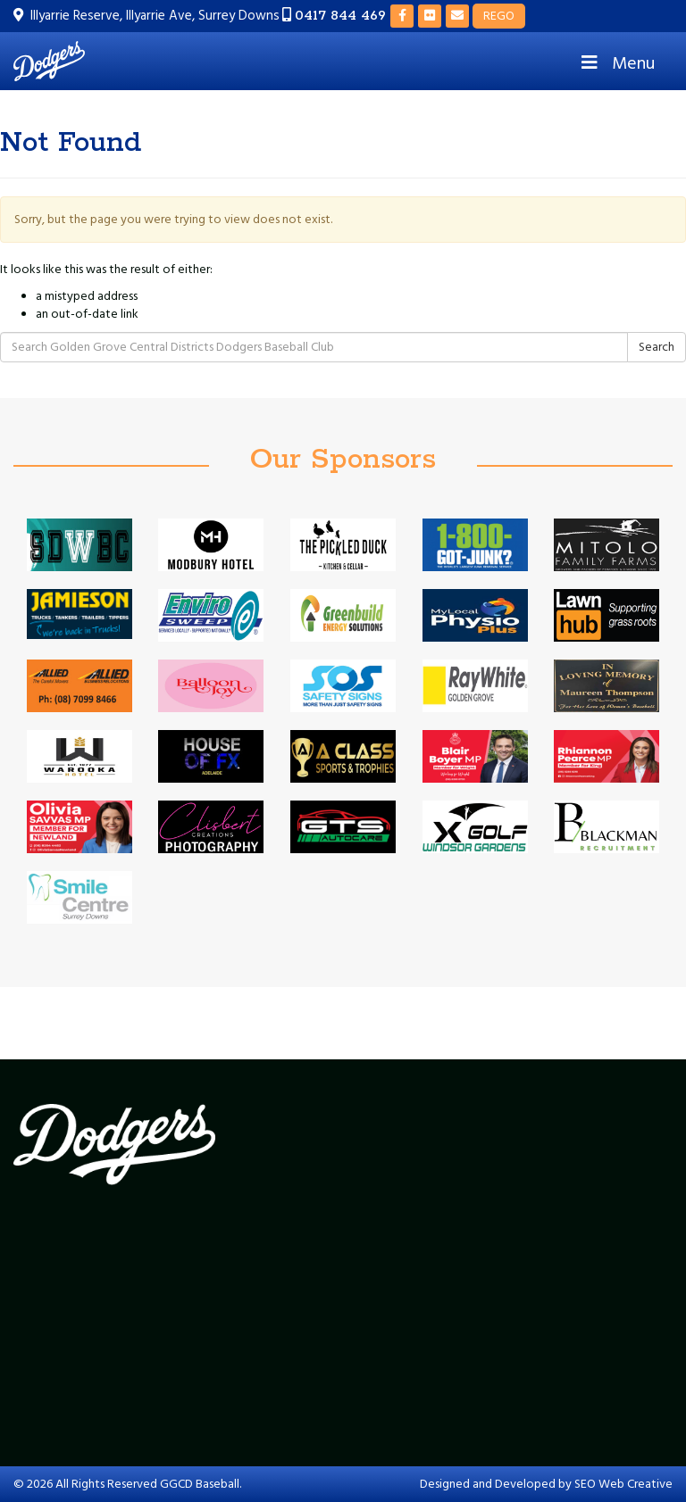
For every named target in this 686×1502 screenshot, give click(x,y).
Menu (616, 63)
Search (656, 347)
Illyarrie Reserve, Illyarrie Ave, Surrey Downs (155, 15)
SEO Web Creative (623, 1484)
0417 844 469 (340, 15)
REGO (498, 16)
